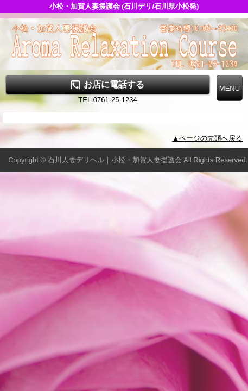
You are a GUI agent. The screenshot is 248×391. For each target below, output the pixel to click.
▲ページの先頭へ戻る (207, 138)
